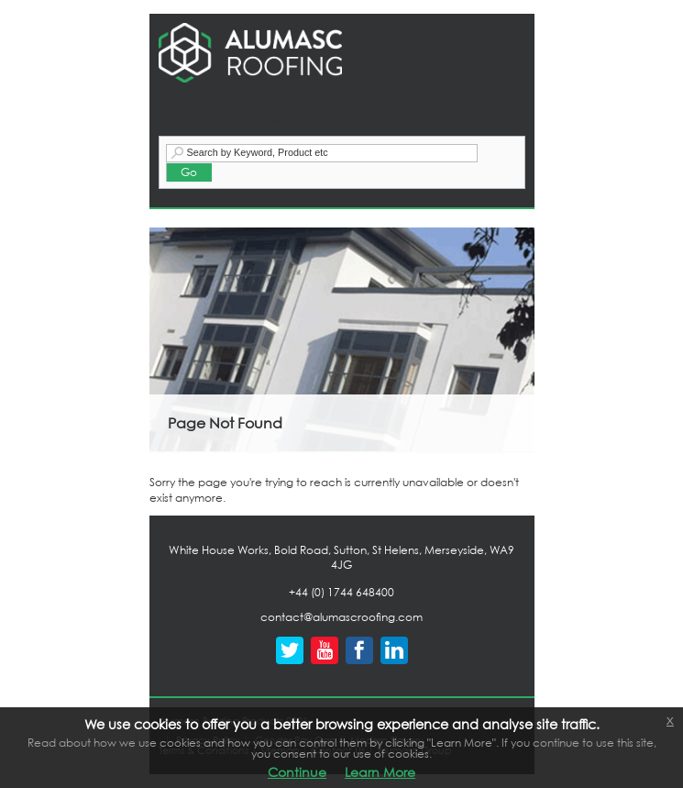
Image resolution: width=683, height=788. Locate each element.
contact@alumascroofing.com (341, 617)
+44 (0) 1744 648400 (341, 592)
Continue (297, 772)
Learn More (380, 772)
